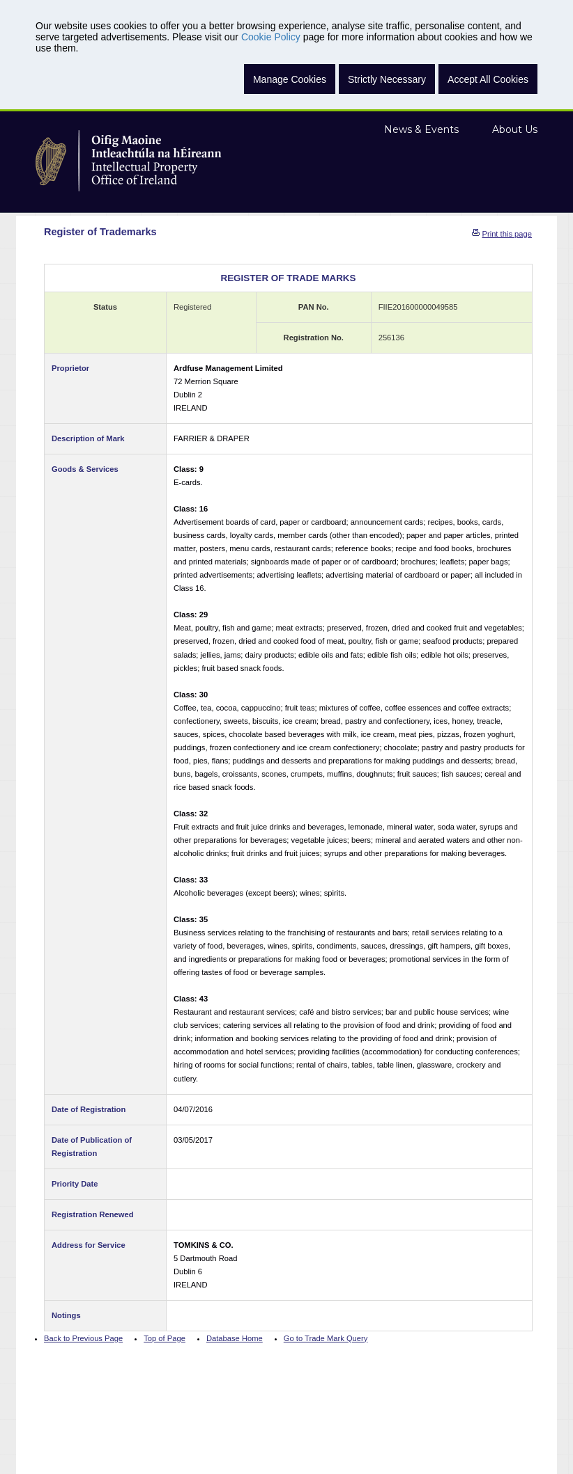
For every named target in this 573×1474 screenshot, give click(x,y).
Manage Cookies (289, 79)
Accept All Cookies (488, 79)
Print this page (507, 234)
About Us (514, 129)
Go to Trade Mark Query (326, 1338)
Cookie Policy (270, 36)
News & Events (421, 129)
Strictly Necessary (387, 79)
